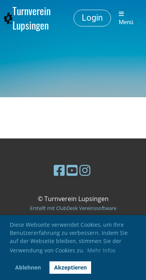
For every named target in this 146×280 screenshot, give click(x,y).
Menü (126, 18)
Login (92, 18)
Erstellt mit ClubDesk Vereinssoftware (73, 208)
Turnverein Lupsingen (31, 18)
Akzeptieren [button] (70, 267)
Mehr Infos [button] (101, 250)
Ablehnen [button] (28, 267)
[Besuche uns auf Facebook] (59, 170)
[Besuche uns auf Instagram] (84, 170)
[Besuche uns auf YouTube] (72, 170)
